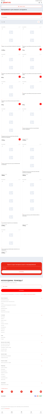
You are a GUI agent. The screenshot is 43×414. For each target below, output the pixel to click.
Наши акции (3, 337)
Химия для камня (4, 308)
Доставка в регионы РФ (5, 345)
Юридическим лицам (4, 384)
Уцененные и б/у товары (5, 311)
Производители (4, 370)
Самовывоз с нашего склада (6, 347)
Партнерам (3, 369)
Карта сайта (3, 379)
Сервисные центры (4, 357)
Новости (2, 318)
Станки (2, 303)
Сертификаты (3, 327)
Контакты (2, 332)
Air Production (7, 408)
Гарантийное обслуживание (6, 355)
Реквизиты (3, 328)
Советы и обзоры (4, 367)
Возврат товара (4, 350)
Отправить (21, 290)
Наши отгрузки (3, 320)
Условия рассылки (4, 377)
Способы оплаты (4, 349)
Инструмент (3, 306)
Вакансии (2, 330)
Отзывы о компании (4, 323)
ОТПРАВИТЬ (21, 271)
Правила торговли (4, 372)
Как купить (3, 316)
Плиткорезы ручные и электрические (7, 301)
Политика (2, 374)
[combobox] (21, 17)
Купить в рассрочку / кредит (6, 362)
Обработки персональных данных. (29, 294)
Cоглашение (3, 376)
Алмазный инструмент (5, 299)
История (2, 325)
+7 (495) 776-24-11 (38, 0)
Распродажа (3, 310)
